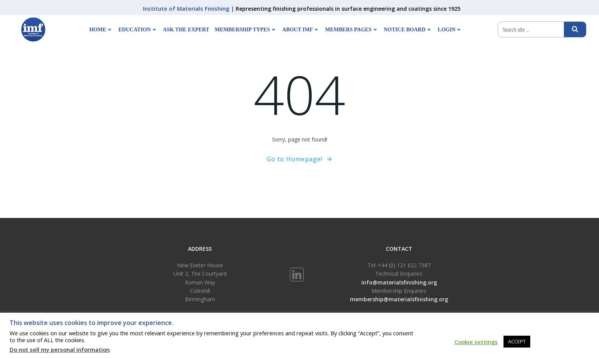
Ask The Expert (186, 29)
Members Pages (351, 29)
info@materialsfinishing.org (399, 282)
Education (138, 29)
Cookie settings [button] (476, 342)
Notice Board (408, 29)
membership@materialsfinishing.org (399, 299)
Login (450, 29)
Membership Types (246, 29)
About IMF (301, 29)
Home (101, 29)
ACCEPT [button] (517, 341)
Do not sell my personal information (60, 349)
